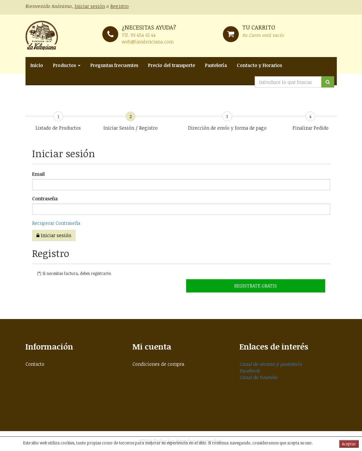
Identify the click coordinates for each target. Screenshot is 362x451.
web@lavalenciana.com (148, 41)
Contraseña (45, 198)
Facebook (249, 370)
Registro (119, 6)
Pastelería (216, 65)
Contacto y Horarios (259, 65)
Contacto (35, 364)
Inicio (36, 65)
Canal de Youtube (258, 377)
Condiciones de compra (158, 364)
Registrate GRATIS (255, 286)
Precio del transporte (171, 65)
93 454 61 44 (143, 35)
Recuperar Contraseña (56, 223)
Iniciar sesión (90, 6)
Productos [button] (66, 65)
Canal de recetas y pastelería (270, 364)
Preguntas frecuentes (114, 65)
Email (38, 174)
